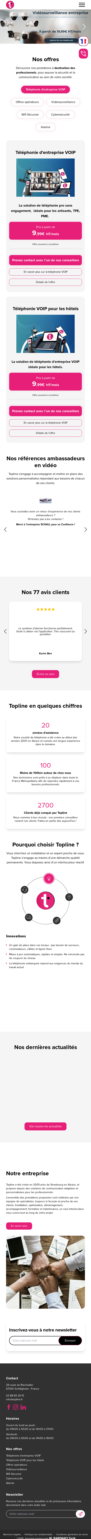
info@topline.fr (14, 1399)
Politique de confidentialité (38, 1534)
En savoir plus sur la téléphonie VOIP (45, 294)
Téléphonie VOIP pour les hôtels (25, 1460)
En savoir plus (19, 1226)
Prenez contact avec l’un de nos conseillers (45, 282)
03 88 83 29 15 (15, 1396)
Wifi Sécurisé (13, 1474)
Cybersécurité (14, 1478)
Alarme (10, 1483)
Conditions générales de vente (72, 1534)
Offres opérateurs (16, 1465)
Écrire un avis (45, 674)
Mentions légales (12, 1534)
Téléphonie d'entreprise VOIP (23, 1456)
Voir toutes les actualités (45, 1126)
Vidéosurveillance (16, 1469)
